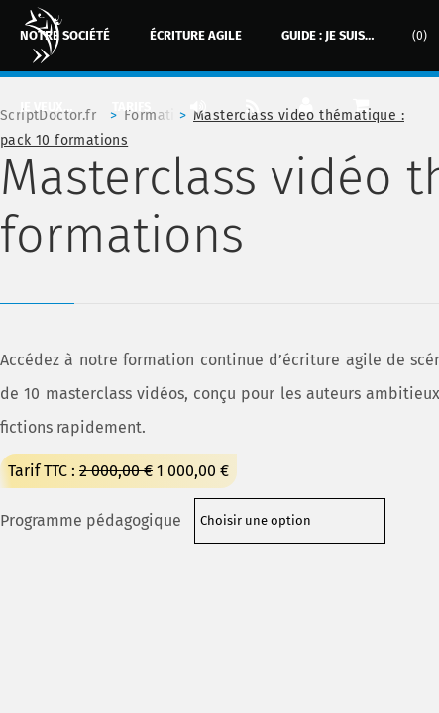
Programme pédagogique (90, 520)
